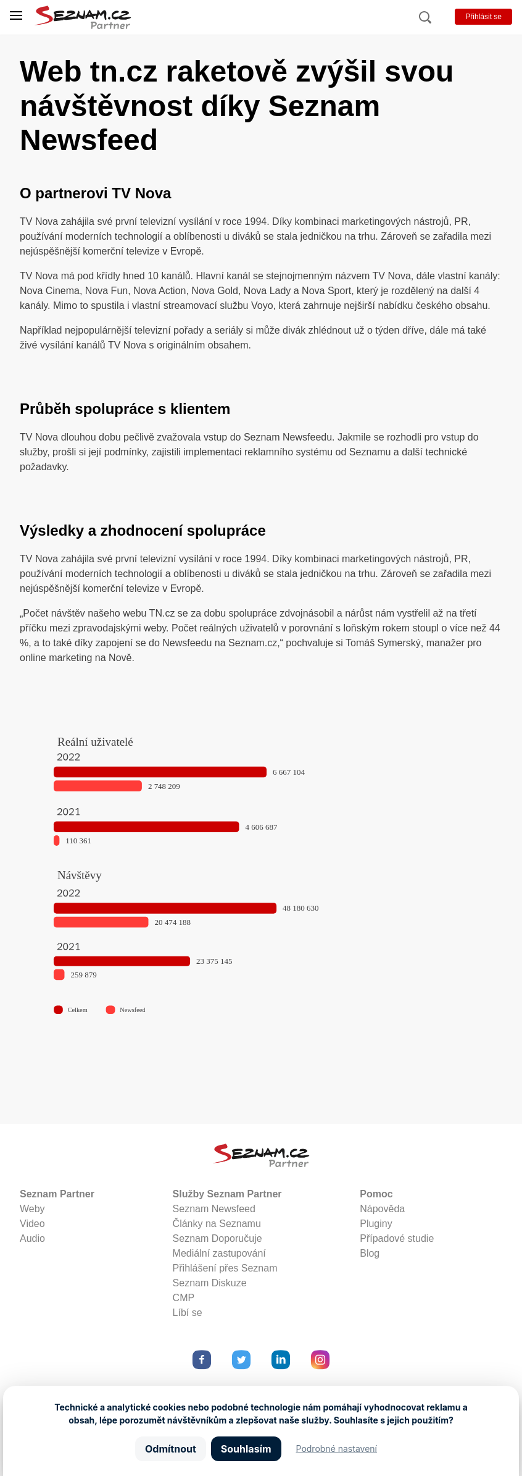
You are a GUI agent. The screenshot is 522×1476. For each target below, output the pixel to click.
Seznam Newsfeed (214, 1209)
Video (32, 1223)
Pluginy (376, 1223)
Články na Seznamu (217, 1223)
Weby (32, 1209)
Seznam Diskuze (210, 1283)
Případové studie (397, 1238)
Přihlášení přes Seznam (225, 1268)
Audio (32, 1238)
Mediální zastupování (219, 1253)
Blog (369, 1253)
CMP (184, 1298)
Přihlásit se (483, 16)
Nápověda (382, 1209)
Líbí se (187, 1312)
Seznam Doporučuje (217, 1238)
